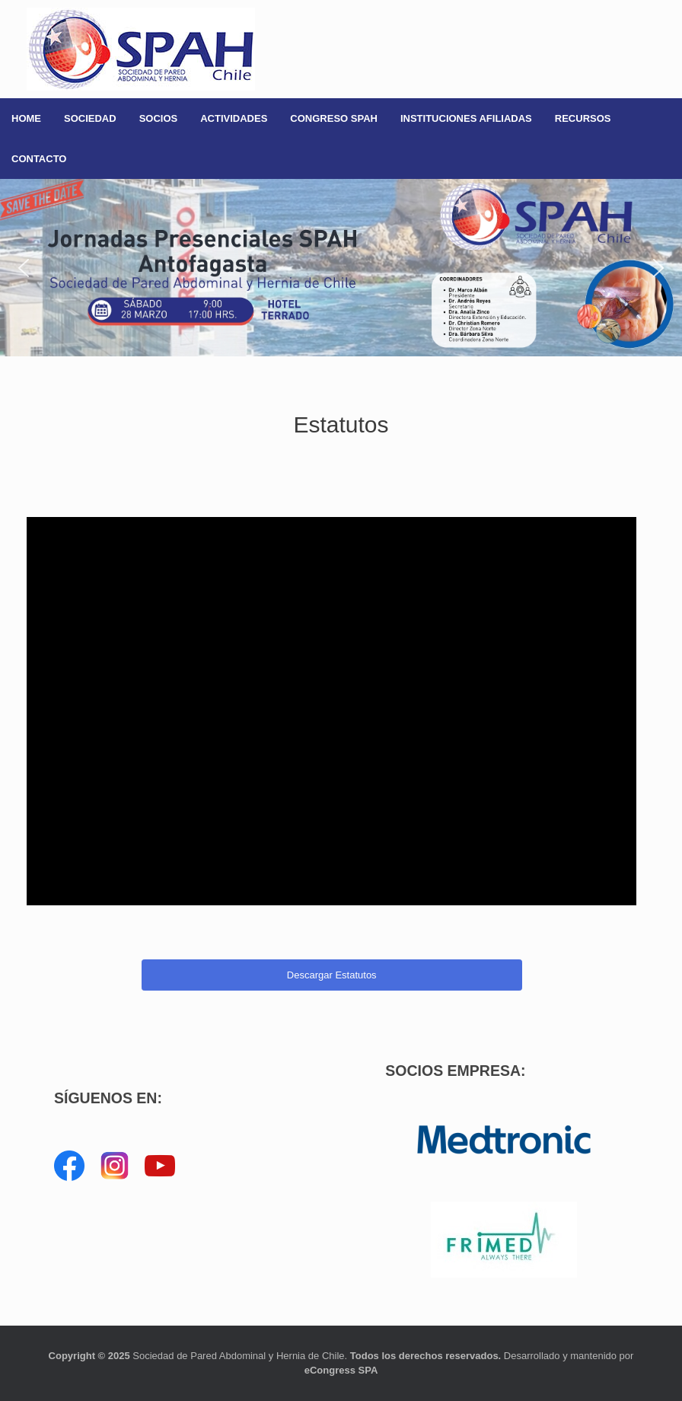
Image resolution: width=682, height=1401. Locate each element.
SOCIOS (158, 118)
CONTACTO (38, 158)
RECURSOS (583, 118)
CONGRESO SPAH (334, 118)
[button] (341, 267)
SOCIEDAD (90, 118)
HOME (26, 118)
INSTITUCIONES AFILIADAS (466, 118)
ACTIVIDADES (233, 118)
